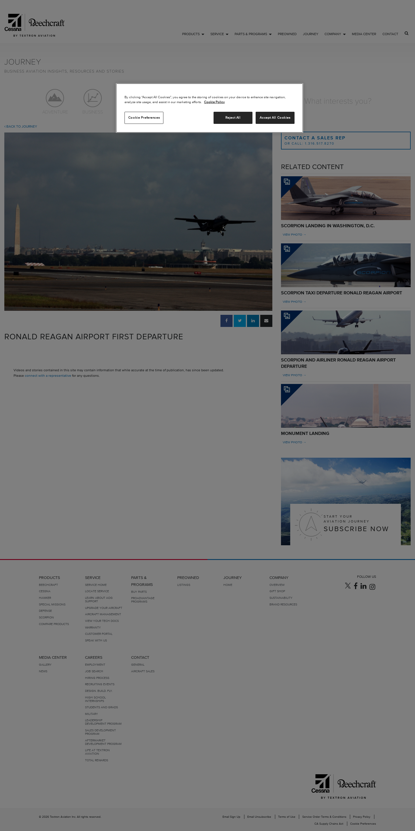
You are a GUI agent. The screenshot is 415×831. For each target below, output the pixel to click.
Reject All (233, 117)
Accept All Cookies (275, 117)
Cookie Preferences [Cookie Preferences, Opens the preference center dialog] (144, 117)
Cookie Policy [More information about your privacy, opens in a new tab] (214, 102)
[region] (209, 108)
